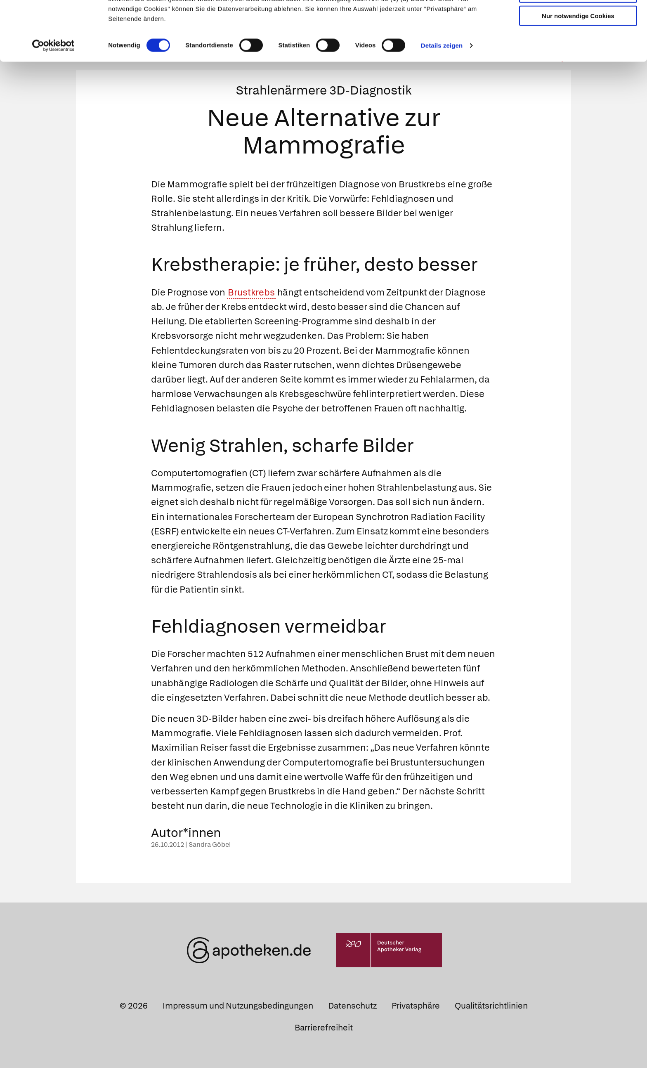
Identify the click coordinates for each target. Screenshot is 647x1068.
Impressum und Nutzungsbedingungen (238, 1005)
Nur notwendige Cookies (578, 66)
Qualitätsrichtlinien (491, 1005)
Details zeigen (442, 96)
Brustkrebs (251, 292)
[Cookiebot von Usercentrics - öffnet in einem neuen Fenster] (53, 96)
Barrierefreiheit (324, 1027)
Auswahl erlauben (578, 43)
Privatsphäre (416, 1005)
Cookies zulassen (578, 20)
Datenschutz (352, 1005)
